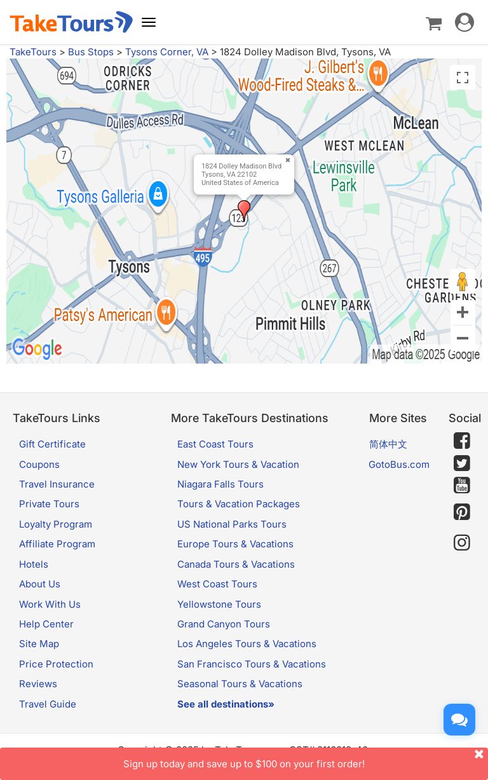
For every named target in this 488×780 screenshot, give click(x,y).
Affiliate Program (57, 544)
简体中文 (388, 444)
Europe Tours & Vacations (235, 544)
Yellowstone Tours (219, 604)
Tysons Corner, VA (166, 52)
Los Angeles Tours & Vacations (246, 644)
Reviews (38, 684)
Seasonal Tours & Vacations (239, 684)
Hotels (33, 564)
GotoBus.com (399, 464)
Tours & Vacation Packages (238, 504)
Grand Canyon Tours (223, 624)
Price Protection (56, 664)
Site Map (39, 644)
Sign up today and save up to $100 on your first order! (305, 759)
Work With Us (50, 604)
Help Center (46, 624)
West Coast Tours (217, 584)
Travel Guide (47, 704)
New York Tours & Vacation (238, 464)
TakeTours (33, 52)
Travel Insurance (57, 484)
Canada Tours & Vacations (236, 564)
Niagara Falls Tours (220, 484)
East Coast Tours (215, 444)
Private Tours (49, 504)
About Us (39, 584)
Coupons (39, 464)
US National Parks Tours (232, 524)
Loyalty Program (55, 524)
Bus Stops (91, 52)
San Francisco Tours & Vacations (251, 664)
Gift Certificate (52, 444)
